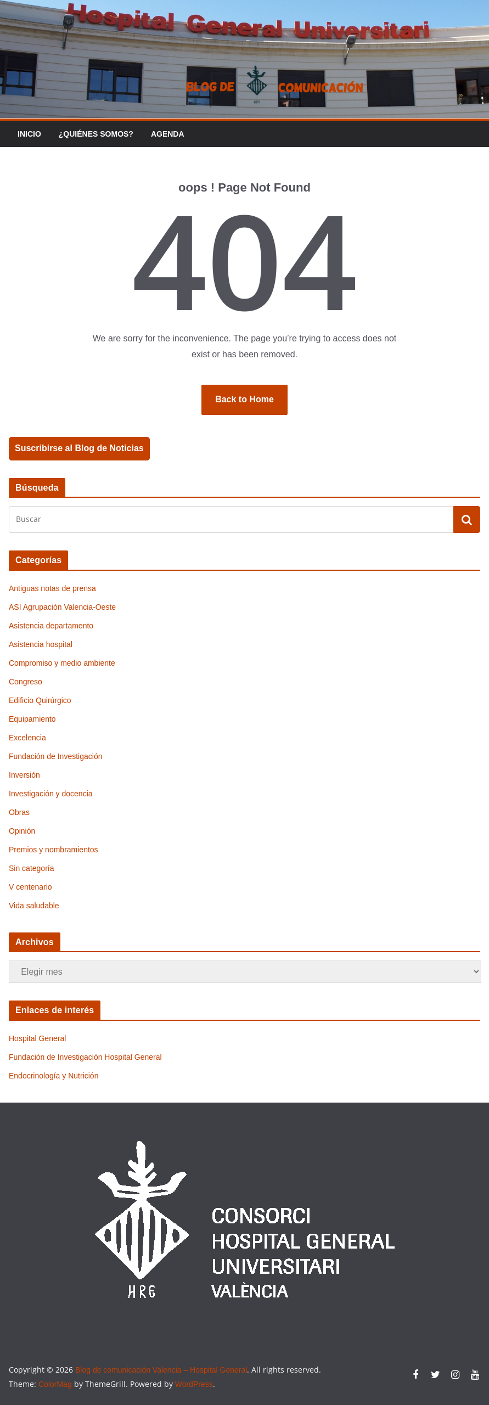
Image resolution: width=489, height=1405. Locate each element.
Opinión (22, 831)
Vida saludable (34, 905)
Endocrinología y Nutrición (53, 1075)
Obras (19, 812)
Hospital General (37, 1038)
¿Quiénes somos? (96, 134)
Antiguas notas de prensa (52, 588)
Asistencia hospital (40, 644)
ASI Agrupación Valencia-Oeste (62, 607)
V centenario (30, 887)
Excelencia (27, 737)
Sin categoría (31, 868)
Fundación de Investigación (55, 756)
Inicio (29, 134)
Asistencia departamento (51, 625)
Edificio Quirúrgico (40, 700)
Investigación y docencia (51, 793)
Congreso (25, 681)
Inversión (24, 775)
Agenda (167, 134)
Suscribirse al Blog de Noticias (79, 448)
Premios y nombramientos (53, 849)
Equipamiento (32, 719)
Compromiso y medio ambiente (62, 663)
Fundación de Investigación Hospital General (85, 1057)
